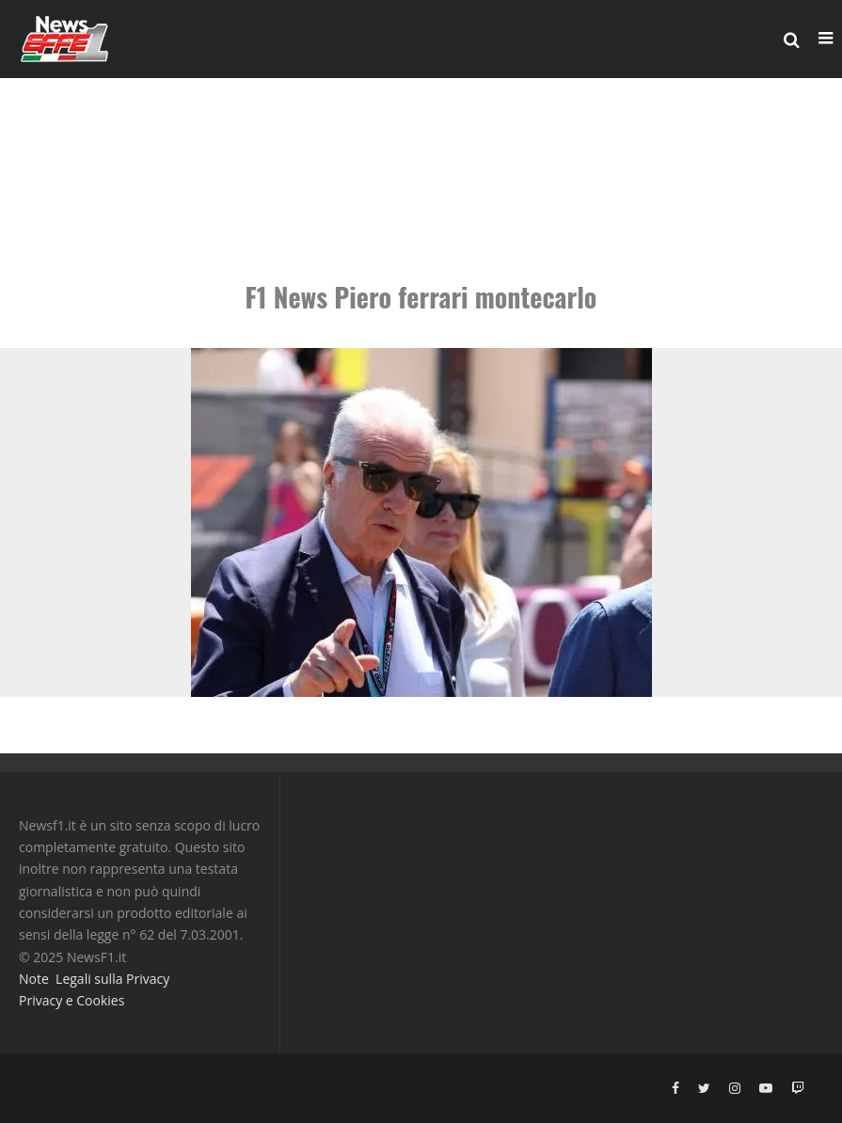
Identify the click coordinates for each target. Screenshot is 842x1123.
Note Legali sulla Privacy (94, 979)
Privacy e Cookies (71, 1000)
